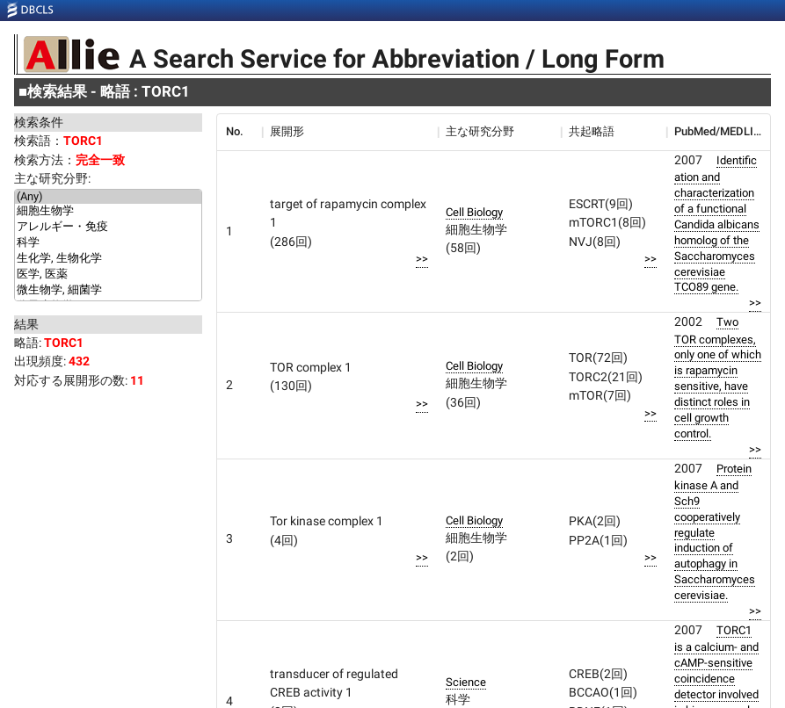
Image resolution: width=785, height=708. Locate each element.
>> (422, 258)
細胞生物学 (108, 212)
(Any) (108, 197)
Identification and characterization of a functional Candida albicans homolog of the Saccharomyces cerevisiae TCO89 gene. (717, 224)
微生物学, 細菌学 (108, 291)
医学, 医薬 (108, 275)
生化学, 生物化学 (108, 259)
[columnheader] (239, 131)
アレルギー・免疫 (108, 227)
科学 (108, 243)
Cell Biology (474, 212)
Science (466, 682)
